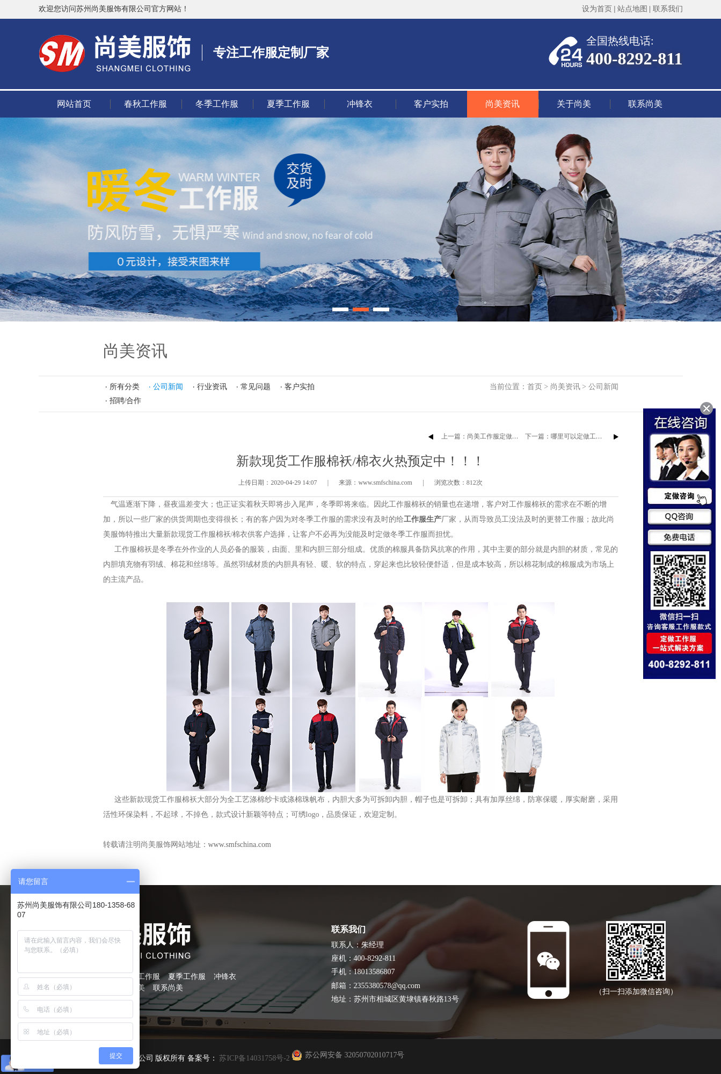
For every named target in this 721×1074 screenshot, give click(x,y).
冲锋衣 (360, 103)
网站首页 (74, 103)
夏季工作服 (288, 103)
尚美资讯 (502, 103)
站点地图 (632, 9)
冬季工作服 (216, 103)
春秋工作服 (145, 103)
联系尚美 (645, 103)
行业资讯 (212, 387)
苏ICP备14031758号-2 (253, 1058)
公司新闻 (603, 387)
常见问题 (256, 387)
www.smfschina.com (239, 845)
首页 (534, 387)
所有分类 (125, 387)
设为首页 (597, 9)
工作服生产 (422, 519)
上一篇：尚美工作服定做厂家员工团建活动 (502, 436)
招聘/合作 (126, 401)
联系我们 (668, 9)
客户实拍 (431, 103)
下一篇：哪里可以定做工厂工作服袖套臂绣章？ (592, 436)
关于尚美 (574, 103)
